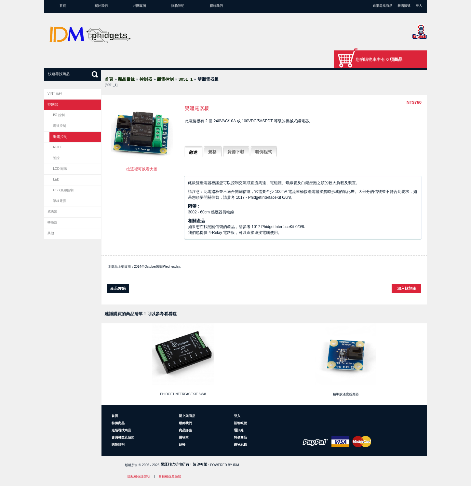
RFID (57, 147)
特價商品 (118, 423)
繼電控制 (165, 79)
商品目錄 (126, 79)
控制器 (146, 79)
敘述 (193, 152)
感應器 (52, 211)
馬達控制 (59, 126)
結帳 (182, 444)
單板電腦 (59, 201)
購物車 (184, 437)
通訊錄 (239, 430)
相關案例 (139, 5)
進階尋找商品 (382, 5)
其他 (50, 233)
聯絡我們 (216, 5)
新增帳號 (403, 5)
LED (56, 179)
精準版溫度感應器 (346, 394)
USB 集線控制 (63, 190)
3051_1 (186, 79)
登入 (419, 5)
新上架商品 (187, 416)
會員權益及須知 (123, 437)
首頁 (63, 5)
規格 (212, 151)
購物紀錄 (240, 444)
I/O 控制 (59, 115)
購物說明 (177, 5)
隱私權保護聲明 (139, 476)
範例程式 (263, 151)
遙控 (56, 158)
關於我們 (101, 5)
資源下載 (235, 151)
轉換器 (52, 222)
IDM (236, 465)
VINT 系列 (54, 93)
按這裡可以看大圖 (141, 169)
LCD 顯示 (60, 168)
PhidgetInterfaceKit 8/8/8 (183, 394)
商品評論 (185, 430)
